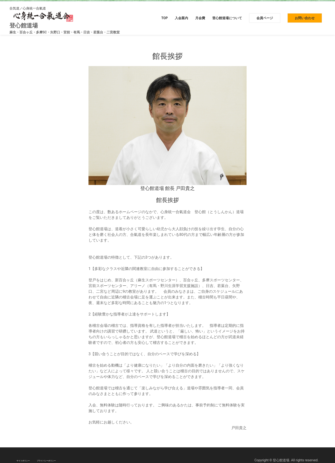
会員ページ (264, 18)
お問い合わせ (305, 18)
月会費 (200, 18)
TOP (164, 18)
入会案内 (181, 18)
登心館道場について (227, 18)
